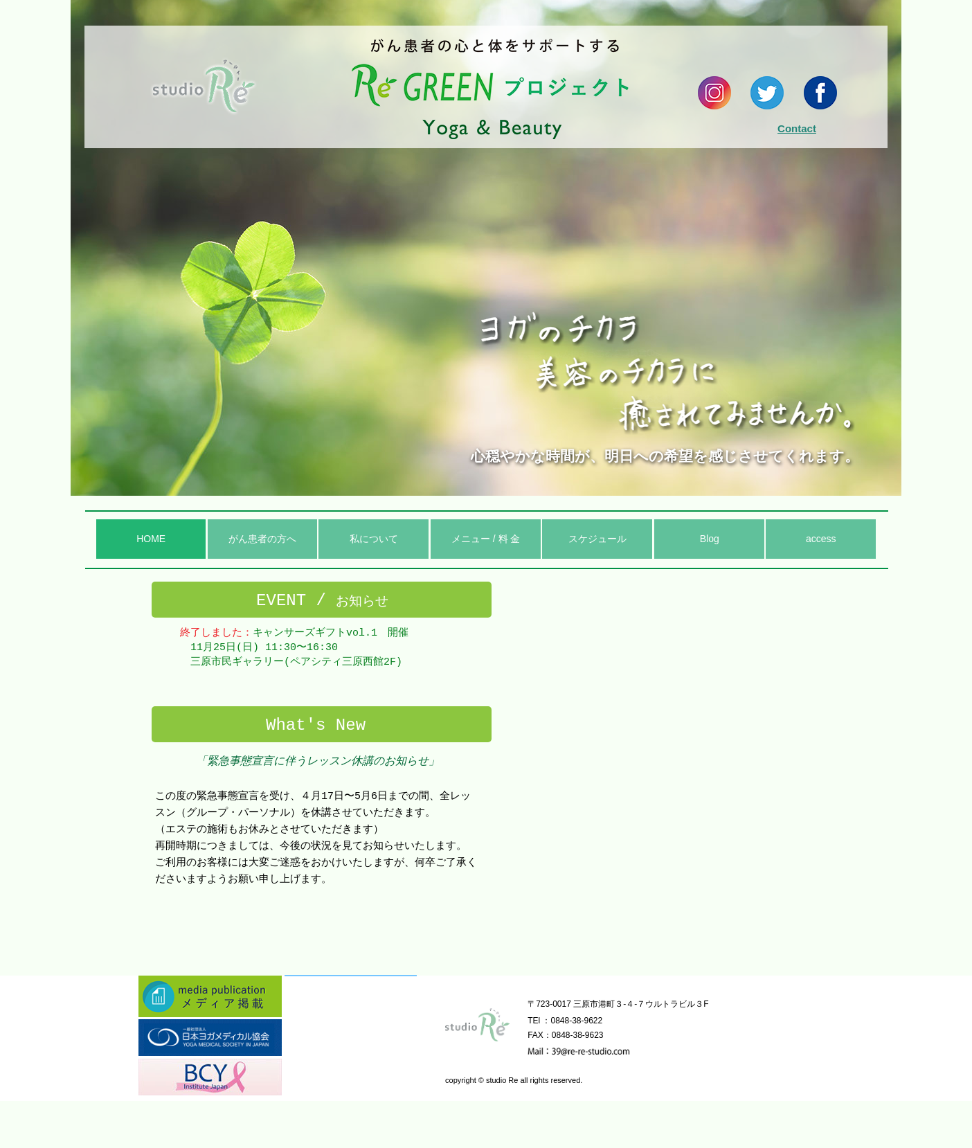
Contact (796, 128)
